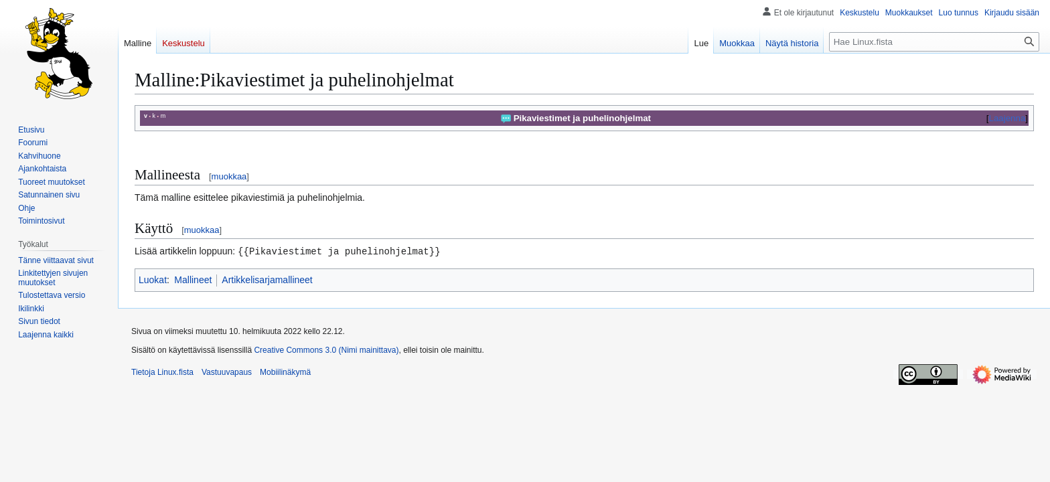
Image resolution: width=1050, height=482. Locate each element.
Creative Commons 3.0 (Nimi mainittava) (326, 349)
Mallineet (193, 279)
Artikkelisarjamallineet (267, 279)
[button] (46, 334)
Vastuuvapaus (227, 371)
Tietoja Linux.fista (162, 371)
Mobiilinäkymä (285, 371)
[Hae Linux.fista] (934, 42)
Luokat (153, 279)
